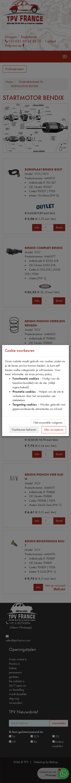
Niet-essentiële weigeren (48, 423)
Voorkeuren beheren (24, 430)
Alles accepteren (54, 430)
